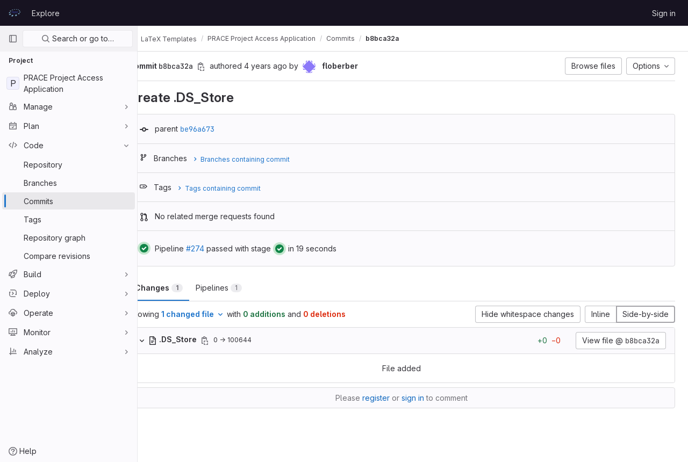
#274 (217, 248)
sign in (424, 397)
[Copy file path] (226, 340)
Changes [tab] (181, 287)
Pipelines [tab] (241, 287)
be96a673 (219, 129)
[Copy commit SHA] (223, 66)
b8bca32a (404, 38)
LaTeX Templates (184, 38)
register (387, 397)
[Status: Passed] (166, 248)
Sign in (664, 13)
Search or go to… (77, 38)
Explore (46, 13)
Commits (362, 38)
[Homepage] (14, 12)
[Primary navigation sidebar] (13, 38)
